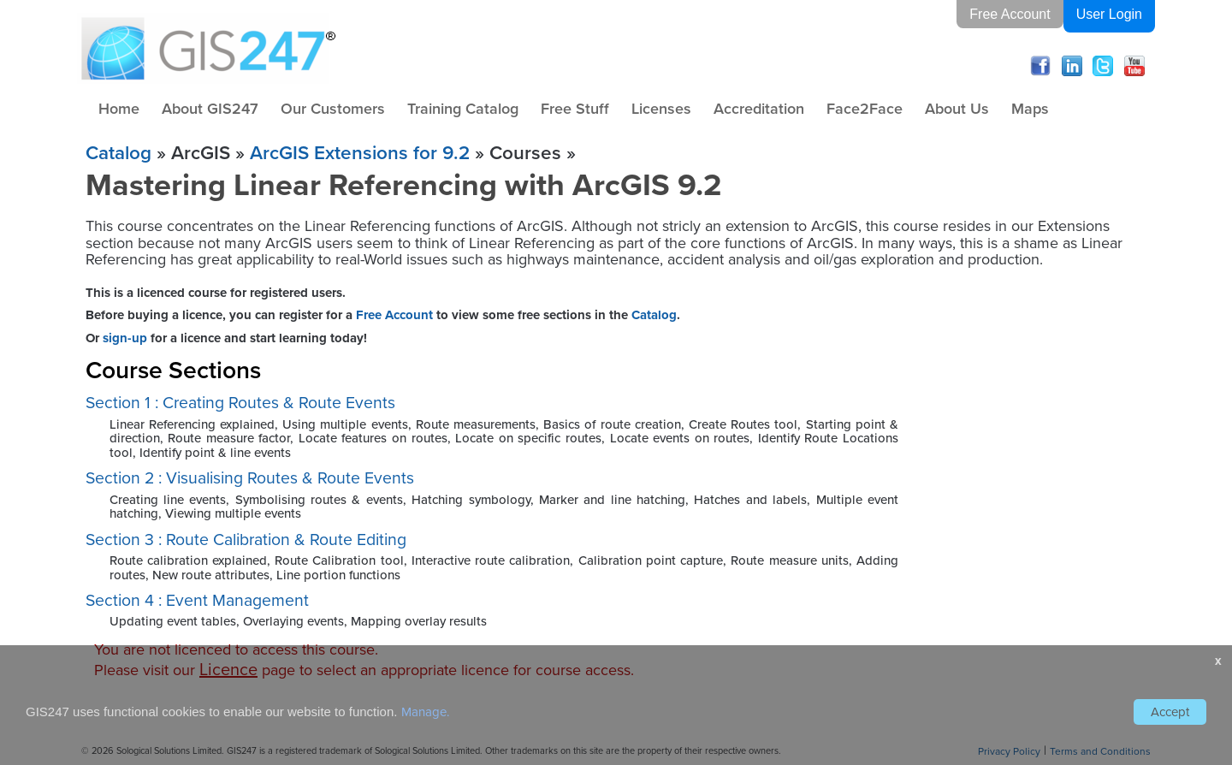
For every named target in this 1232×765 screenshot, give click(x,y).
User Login (1109, 14)
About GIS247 (210, 108)
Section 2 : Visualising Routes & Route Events (250, 478)
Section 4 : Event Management (197, 600)
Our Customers (333, 108)
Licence (228, 669)
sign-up (125, 338)
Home (118, 108)
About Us (957, 108)
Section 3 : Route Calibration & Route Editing (246, 539)
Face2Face (864, 108)
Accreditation (759, 108)
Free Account (1009, 14)
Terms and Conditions (1100, 751)
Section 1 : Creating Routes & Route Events (240, 402)
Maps (1030, 108)
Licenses (661, 108)
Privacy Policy (1009, 751)
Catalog (118, 152)
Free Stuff (575, 108)
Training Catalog (462, 108)
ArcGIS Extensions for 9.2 (360, 152)
